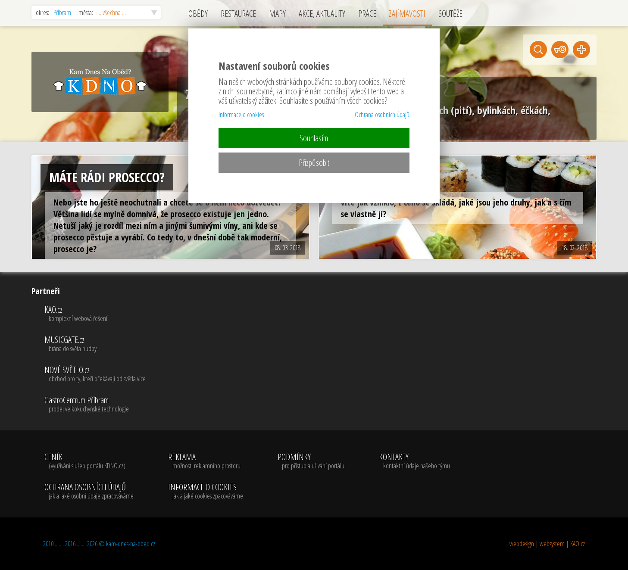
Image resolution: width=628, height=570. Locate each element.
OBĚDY (198, 13)
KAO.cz (95, 314)
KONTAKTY (414, 461)
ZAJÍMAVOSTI (407, 13)
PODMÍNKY (311, 461)
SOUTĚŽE (450, 13)
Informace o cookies (241, 114)
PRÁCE (367, 13)
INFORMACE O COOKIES (205, 491)
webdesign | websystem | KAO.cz (547, 543)
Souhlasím (314, 138)
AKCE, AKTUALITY (322, 13)
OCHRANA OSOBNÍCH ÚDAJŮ (89, 491)
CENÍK (89, 461)
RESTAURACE (238, 13)
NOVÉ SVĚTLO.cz (95, 374)
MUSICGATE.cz (95, 344)
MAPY (277, 13)
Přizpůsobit (314, 162)
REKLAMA (205, 461)
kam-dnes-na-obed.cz (130, 543)
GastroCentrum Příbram (95, 404)
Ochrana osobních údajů (382, 114)
